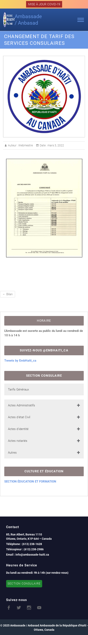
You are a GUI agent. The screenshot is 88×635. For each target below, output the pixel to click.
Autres (12, 452)
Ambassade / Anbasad (28, 19)
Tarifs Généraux (18, 389)
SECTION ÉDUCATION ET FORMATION (30, 481)
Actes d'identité (18, 429)
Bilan (7, 294)
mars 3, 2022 (55, 145)
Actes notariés (17, 441)
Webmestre (25, 145)
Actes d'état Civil (19, 417)
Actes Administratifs (21, 405)
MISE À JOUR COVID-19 (44, 4)
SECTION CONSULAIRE (24, 583)
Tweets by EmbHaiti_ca (20, 360)
